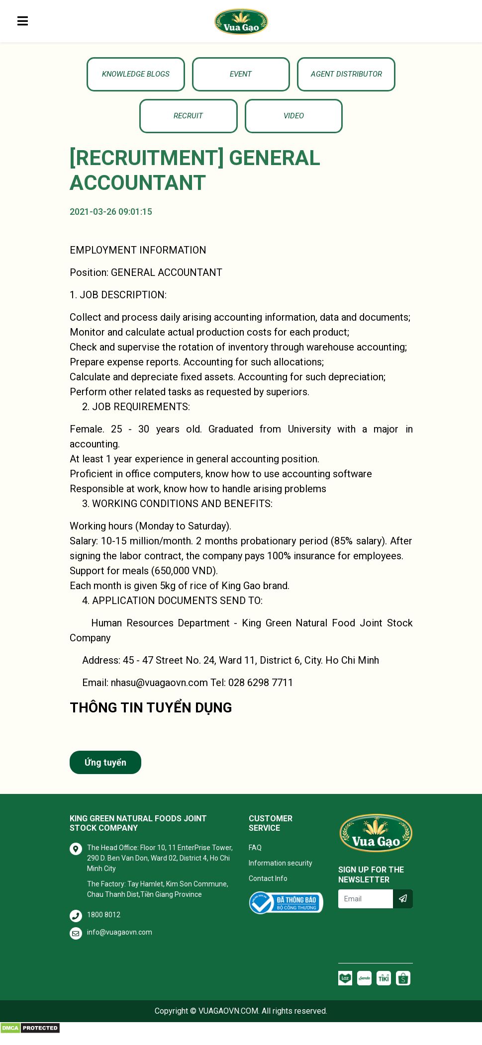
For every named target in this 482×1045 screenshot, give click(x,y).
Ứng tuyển (105, 773)
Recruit (373, 77)
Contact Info (268, 889)
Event (197, 77)
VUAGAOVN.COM (228, 1022)
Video (241, 124)
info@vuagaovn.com (119, 943)
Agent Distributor (285, 76)
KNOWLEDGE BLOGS (109, 76)
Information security (280, 874)
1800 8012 (103, 926)
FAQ (255, 859)
